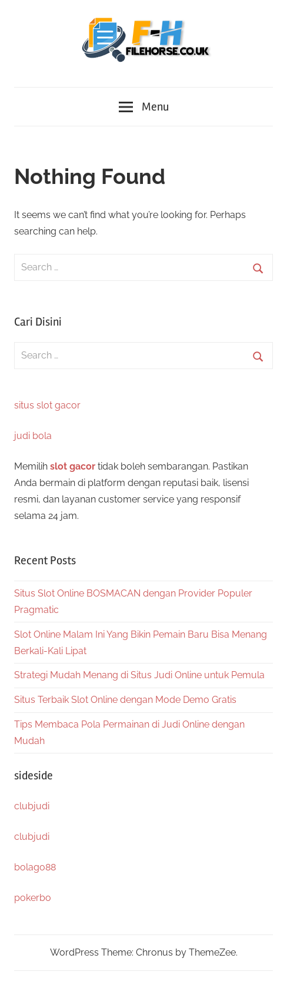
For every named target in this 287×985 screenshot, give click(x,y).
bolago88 (35, 867)
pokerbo (32, 897)
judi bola (33, 435)
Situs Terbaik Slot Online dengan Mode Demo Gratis (125, 699)
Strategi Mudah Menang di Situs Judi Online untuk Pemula (139, 675)
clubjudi (31, 806)
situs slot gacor (47, 405)
